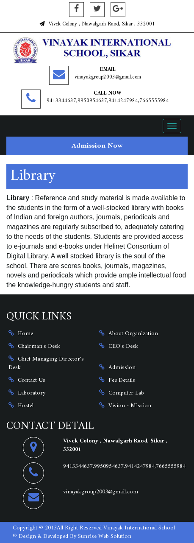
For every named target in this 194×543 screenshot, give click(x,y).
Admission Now (97, 146)
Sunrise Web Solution (104, 536)
